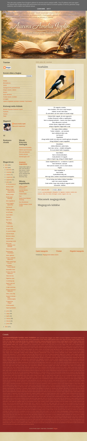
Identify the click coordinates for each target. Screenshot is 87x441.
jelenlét (53, 339)
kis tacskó (62, 383)
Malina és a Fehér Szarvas (52, 372)
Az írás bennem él (10, 184)
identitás (70, 362)
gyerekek (8, 344)
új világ (25, 422)
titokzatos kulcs (41, 414)
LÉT (16, 354)
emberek (43, 344)
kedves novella (67, 381)
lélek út (53, 390)
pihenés (60, 347)
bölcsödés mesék (76, 375)
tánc (20, 342)
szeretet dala (81, 406)
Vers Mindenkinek (23, 202)
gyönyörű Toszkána (80, 380)
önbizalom (19, 420)
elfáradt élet (38, 377)
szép (4, 409)
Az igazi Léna (9, 228)
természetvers (81, 360)
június (8, 311)
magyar (79, 364)
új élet (8, 354)
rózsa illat (62, 401)
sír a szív (50, 411)
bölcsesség (68, 339)
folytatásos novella (10, 347)
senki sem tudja (61, 403)
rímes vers (19, 360)
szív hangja (38, 409)
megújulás (41, 359)
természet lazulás (40, 412)
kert (58, 346)
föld (27, 339)
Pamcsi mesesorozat (62, 373)
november (9, 172)
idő (19, 339)
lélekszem (5, 391)
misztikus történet (24, 352)
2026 (6, 165)
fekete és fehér (38, 378)
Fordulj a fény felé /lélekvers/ (10, 272)
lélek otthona (16, 390)
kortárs (41, 339)
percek (66, 359)
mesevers (58, 394)
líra (47, 194)
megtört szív (58, 393)
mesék (54, 365)
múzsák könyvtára (31, 346)
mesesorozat (52, 394)
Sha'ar (16, 375)
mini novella (15, 396)
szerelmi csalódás (67, 367)
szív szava (35, 368)
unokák (33, 416)
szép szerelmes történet (28, 368)
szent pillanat (81, 404)
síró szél (54, 411)
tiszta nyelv (12, 414)
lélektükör (19, 391)
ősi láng (14, 424)
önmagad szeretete (25, 420)
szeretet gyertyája (12, 407)
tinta (30, 355)
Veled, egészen (10, 255)
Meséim (5, 92)
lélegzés (9, 359)
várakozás (15, 370)
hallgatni (4, 381)
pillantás (62, 399)
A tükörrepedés (10, 305)
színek (52, 352)
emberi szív (55, 362)
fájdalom (68, 337)
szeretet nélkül (39, 407)
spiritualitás (27, 367)
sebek (11, 350)
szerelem (62, 337)
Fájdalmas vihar (10, 278)
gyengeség (66, 362)
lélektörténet (81, 349)
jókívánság (62, 381)
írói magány (11, 420)
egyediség (23, 357)
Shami (24, 375)
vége (77, 417)
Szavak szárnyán (23, 154)
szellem (47, 404)
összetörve (14, 422)
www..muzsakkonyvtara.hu (78, 344)
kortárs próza (48, 344)
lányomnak (51, 364)
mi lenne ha (66, 394)
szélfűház (61, 360)
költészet (40, 194)
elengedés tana (32, 377)
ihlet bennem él (40, 381)
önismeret (53, 341)
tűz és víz (23, 416)
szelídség (62, 404)
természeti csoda (61, 412)
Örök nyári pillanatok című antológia (10, 245)
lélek (57, 337)
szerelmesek (61, 406)
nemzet (79, 398)
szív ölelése (10, 411)
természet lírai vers (48, 412)
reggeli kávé (14, 401)
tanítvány (75, 360)
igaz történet (35, 354)
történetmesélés (6, 416)
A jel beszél (9, 207)
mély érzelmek (73, 396)
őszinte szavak (24, 424)
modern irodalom (27, 396)
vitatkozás (69, 417)
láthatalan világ (6, 388)
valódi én (11, 370)
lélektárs (19, 359)
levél (53, 347)
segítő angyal (51, 403)
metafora (62, 394)
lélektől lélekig (24, 391)
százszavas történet (72, 407)
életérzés (32, 370)
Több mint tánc (10, 276)
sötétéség (71, 411)
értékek (19, 362)
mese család (15, 394)
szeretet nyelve (33, 407)
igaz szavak (26, 381)
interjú (78, 362)
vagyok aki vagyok (43, 355)
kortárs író (11, 364)
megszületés (53, 393)
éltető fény (63, 419)
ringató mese (9, 367)
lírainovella (54, 391)
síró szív (48, 368)
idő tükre (18, 381)
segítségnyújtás (43, 352)
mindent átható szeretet (8, 396)
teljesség (34, 412)
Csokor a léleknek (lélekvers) (10, 258)
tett (78, 412)
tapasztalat (61, 352)
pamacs (45, 399)
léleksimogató (81, 390)
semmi (33, 360)
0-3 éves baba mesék (62, 342)
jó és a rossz (56, 381)
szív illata (51, 409)
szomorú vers (5, 368)
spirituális (38, 360)
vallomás (10, 362)
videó (30, 350)
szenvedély (37, 341)
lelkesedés (53, 386)
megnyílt (48, 393)
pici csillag (54, 399)
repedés (35, 401)
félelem (46, 339)
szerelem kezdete (16, 406)
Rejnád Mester (8, 375)
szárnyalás (55, 360)
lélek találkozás (22, 390)
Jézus (7, 372)
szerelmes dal (48, 406)
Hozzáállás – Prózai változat (10, 266)
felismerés (29, 354)
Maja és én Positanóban (41, 372)
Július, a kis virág (10, 293)
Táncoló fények (10, 233)
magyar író (9, 393)
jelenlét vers (41, 354)
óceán (15, 420)
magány (28, 342)
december (9, 169)
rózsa (82, 341)
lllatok (83, 386)
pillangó (7, 350)
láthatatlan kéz (48, 388)
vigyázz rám (42, 417)
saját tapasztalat (17, 403)
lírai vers (78, 350)
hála (4, 342)
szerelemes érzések (41, 406)
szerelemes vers (59, 367)
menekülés (46, 359)
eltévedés (49, 377)
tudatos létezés (81, 368)
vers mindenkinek (9, 417)
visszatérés (64, 417)
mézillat (77, 396)
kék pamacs (72, 385)
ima (9, 346)
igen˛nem (35, 381)
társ (71, 414)
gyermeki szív (65, 380)
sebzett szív (45, 403)
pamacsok (5, 355)
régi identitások (56, 401)
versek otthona (20, 417)
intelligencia (46, 381)
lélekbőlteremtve (59, 390)
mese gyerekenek (22, 394)
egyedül (66, 341)
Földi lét (30, 362)
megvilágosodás (25, 359)
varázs (49, 355)
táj (7, 362)
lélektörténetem (14, 391)
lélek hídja (56, 364)
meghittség (39, 365)
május (8, 313)
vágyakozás (41, 346)
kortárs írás (62, 349)
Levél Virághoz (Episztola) (10, 204)
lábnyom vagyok (37, 364)
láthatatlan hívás (35, 388)
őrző (69, 370)
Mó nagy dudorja (77, 372)
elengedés (55, 192)
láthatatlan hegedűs (27, 388)
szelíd (58, 404)
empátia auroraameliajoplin (19, 378)
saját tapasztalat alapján (26, 403)
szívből (39, 368)
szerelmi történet (68, 406)
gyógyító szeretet (72, 380)
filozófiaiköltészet (45, 378)
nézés (49, 194)
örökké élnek (78, 420)
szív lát (59, 409)
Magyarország (32, 372)
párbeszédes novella (7, 401)
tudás (37, 346)
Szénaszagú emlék (11, 241)
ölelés (49, 339)
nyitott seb (7, 399)
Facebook (5, 111)
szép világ (24, 409)
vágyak (13, 341)
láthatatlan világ (62, 388)
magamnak (67, 391)
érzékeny (79, 419)
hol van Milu (14, 381)
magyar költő (65, 344)
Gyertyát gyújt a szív (24, 156)
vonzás (66, 352)
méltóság (31, 352)
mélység (56, 359)
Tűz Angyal (47, 375)
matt (25, 393)
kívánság (45, 347)
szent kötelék (75, 404)
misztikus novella (23, 346)
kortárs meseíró (28, 385)
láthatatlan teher (55, 388)
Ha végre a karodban (9, 223)
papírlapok (50, 399)
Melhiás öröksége (62, 372)
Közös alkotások (7, 94)
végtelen (30, 349)
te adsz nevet (29, 412)
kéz (75, 350)
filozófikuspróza (61, 378)
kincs (29, 347)
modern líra (33, 396)
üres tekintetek (62, 422)
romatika (51, 401)
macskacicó (58, 391)
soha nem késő (81, 403)
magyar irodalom (76, 339)
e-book (7, 377)
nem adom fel (50, 398)
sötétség (49, 342)
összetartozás (25, 362)
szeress (49, 352)
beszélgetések (69, 375)
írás (83, 337)
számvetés (11, 368)
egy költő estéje (16, 377)
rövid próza (29, 360)
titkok (27, 414)
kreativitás (63, 385)
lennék (32, 364)
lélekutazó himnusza (69, 364)
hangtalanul (8, 381)
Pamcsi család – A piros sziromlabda (31, 373)
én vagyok (66, 346)
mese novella (29, 394)
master (22, 393)
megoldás (50, 365)
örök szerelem (46, 370)
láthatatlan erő (20, 388)
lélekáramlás (35, 391)
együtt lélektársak (24, 377)
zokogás (17, 419)
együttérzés (51, 346)
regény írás (24, 401)
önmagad (39, 350)
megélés (68, 393)
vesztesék (26, 417)
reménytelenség (30, 401)
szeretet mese (9, 349)
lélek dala (14, 359)
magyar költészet (14, 346)
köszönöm (25, 364)
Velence (51, 375)
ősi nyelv (18, 424)
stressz (17, 404)
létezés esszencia (47, 391)
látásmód (82, 388)
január (8, 323)
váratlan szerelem (73, 352)
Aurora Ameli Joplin (77, 370)
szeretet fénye (74, 367)
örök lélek (54, 420)
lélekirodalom (75, 390)
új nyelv (18, 422)
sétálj (47, 411)
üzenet (71, 346)
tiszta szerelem (61, 368)
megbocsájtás (16, 352)
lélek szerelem (61, 364)
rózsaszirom (79, 401)
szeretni (42, 360)
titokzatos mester (74, 368)
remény (30, 339)
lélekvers (8, 339)
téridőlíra (82, 414)
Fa (59, 192)
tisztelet (4, 362)
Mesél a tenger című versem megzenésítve (10, 191)
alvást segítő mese (57, 375)
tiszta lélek (15, 349)
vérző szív (80, 417)
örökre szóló (8, 422)
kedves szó (82, 362)
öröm (24, 339)
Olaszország (81, 355)
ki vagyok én (7, 383)
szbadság (34, 404)
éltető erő (58, 419)
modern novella (40, 396)
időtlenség (74, 362)
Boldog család (9, 186)
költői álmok (21, 386)
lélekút (39, 391)
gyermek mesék (52, 380)
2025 (6, 167)
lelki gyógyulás (55, 354)
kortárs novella (77, 341)
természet (74, 337)
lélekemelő (70, 390)
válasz (14, 362)
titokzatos (36, 414)
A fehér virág (9, 226)
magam (63, 391)
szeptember (9, 177)
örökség (4, 354)
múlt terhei (82, 396)
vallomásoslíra (58, 416)
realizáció (5, 360)
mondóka (52, 359)
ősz (7, 341)
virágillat (60, 417)
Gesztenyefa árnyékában (10, 252)
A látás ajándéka (10, 209)
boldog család (45, 362)
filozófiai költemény (35, 357)
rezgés (38, 401)
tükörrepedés (12, 416)
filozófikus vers (53, 350)
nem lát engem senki (58, 398)
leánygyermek (78, 386)
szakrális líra (22, 404)
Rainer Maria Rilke (77, 373)
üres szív (57, 422)
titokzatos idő (67, 368)
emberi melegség (77, 377)
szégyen (82, 407)
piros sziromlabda (68, 399)
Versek (5, 85)
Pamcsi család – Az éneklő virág (46, 373)
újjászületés (5, 346)
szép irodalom (14, 339)
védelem (19, 370)
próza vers (10, 355)
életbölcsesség (44, 419)
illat (14, 342)
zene (30, 344)
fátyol (57, 357)
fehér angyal (32, 378)
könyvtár (21, 364)
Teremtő (19, 354)
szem (65, 404)
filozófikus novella (53, 378)
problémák (69, 347)
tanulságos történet (67, 360)
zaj (70, 194)
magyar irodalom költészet (75, 391)
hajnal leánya (69, 357)
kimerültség (13, 383)
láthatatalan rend (12, 388)
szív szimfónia (79, 409)
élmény (54, 419)
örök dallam (49, 420)
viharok (46, 417)
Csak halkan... (10, 214)
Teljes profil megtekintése (18, 126)
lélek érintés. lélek (42, 390)
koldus (75, 383)
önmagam (54, 194)
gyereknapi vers (45, 380)
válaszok (34, 350)
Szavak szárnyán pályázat (32, 375)
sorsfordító (22, 367)
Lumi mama (75, 346)
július (7, 182)
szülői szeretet (43, 411)
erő (56, 344)
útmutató (53, 422)
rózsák (24, 360)
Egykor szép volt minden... (10, 284)
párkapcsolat (81, 359)
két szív (72, 350)
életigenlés (49, 419)
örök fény (41, 370)
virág (10, 341)
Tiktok (4, 116)
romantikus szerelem (45, 401)
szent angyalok (69, 404)
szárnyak (15, 368)
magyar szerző (9, 352)
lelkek (29, 364)
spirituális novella (6, 404)
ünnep (38, 344)
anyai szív (18, 357)
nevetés (70, 342)
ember (4, 341)
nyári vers (31, 399)
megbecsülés (28, 393)
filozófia (28, 357)
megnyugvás (45, 365)
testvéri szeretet (74, 412)
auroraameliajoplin (47, 192)
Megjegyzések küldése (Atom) (50, 254)
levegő (66, 349)
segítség (18, 367)
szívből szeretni (16, 411)
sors (78, 347)
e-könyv (11, 377)
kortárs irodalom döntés (15, 385)
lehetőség (75, 357)
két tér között (8, 386)
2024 (6, 326)
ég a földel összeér (35, 419)
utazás (7, 370)
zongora (59, 355)
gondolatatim (13, 380)
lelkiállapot (63, 386)
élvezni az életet (68, 419)
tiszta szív (61, 346)
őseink (70, 422)
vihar (27, 341)
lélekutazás (30, 391)
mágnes (68, 396)
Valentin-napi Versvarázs (25, 149)
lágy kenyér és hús (45, 364)
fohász (58, 350)
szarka (59, 194)
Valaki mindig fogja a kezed (11, 262)
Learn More (41, 9)
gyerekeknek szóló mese (36, 380)
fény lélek (9, 380)
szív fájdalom (33, 409)
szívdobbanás (23, 411)
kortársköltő (57, 385)
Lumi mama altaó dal (13, 372)
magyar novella (21, 365)
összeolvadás (65, 370)
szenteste (54, 367)
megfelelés (38, 393)
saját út (33, 403)
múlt (22, 339)
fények (55, 346)
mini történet (21, 396)
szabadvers (26, 344)
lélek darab (5, 390)
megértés (76, 354)
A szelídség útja (10, 281)
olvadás (34, 399)
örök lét (57, 420)
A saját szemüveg (10, 287)
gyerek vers (63, 350)
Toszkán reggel (41, 375)
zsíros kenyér (28, 419)
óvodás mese (42, 349)
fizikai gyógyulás (74, 378)
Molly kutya (34, 362)
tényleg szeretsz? (76, 414)
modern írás (45, 396)
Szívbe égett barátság (9, 197)
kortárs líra (22, 385)
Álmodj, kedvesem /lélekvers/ (11, 290)
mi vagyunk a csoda (74, 394)
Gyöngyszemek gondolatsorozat (11, 87)
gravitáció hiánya (20, 380)
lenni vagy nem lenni (70, 386)
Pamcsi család (60, 341)
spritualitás (32, 367)
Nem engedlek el (10, 201)
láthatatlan (71, 349)
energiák (27, 378)
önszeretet (34, 344)
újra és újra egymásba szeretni (41, 422)
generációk (61, 362)
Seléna (12, 375)
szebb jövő (38, 404)
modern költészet (63, 365)
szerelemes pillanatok (32, 406)
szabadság (18, 341)
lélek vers (76, 349)
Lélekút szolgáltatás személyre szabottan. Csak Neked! (17, 101)
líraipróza (75, 364)
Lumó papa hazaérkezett (23, 372)
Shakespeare (20, 375)
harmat (68, 350)
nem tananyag (66, 398)
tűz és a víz (17, 416)
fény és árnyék (62, 357)
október (8, 174)
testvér (56, 368)
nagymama (36, 352)
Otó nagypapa (20, 373)
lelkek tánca (47, 386)
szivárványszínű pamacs (48, 407)
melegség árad (73, 393)
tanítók (6, 412)
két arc (77, 385)
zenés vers (13, 419)
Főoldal (59, 251)
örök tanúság (73, 420)
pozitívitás (74, 399)
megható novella (70, 354)
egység (46, 346)
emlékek (71, 341)
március (8, 318)
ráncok (14, 367)
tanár (83, 411)
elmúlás (80, 346)
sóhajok (58, 411)
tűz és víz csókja (28, 416)
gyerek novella (27, 380)
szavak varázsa (28, 404)
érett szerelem (80, 352)
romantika (74, 347)
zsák (24, 370)
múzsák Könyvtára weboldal (19, 398)
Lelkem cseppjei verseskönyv (23, 187)
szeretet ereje (5, 407)
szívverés (28, 411)
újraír (49, 422)
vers (67, 194)
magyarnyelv (14, 393)
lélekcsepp (65, 390)
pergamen (70, 359)
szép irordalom (8, 409)
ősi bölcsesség (80, 422)
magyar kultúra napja (12, 365)
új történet (22, 422)
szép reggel (13, 409)
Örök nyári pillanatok (24, 152)
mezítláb (57, 365)
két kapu (81, 385)
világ (64, 339)
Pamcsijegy (39, 362)
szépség (42, 341)
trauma (54, 414)
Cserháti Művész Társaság (23, 190)
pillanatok (64, 347)
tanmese (57, 352)
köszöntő (49, 347)
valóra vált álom (68, 416)
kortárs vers (74, 192)
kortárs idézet (5, 364)
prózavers (75, 359)
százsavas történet (64, 407)
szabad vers (75, 342)
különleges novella (41, 386)
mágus (68, 365)
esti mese (59, 344)
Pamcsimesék (70, 373)
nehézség (79, 365)
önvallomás (36, 370)
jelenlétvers (51, 381)
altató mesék (50, 349)
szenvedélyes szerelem (7, 406)
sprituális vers (38, 367)
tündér (37, 355)
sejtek (56, 403)
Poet (20, 196)
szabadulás (43, 367)
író (82, 419)
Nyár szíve (9, 219)
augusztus (9, 179)
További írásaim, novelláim (10, 97)
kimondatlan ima (19, 383)
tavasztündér (16, 412)
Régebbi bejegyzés (77, 251)
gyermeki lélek (59, 380)
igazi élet (31, 381)
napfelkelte (61, 359)
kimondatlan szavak (27, 383)
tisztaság (33, 355)
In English (5, 99)
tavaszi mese (11, 412)
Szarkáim (8, 217)
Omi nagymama (13, 373)
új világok (30, 422)
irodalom (68, 192)
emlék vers (11, 378)
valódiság (63, 416)
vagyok (64, 194)
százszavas (19, 368)
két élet (12, 386)
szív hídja (47, 409)
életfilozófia (27, 370)
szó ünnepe (32, 411)
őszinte (71, 370)
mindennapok (81, 394)
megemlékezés (34, 365)
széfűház (78, 407)
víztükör (8, 419)
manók (19, 393)
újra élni (33, 422)
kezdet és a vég (80, 381)
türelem (23, 350)
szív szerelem (73, 409)
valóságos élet (81, 416)
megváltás (64, 393)
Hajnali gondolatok (11, 308)
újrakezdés (12, 354)
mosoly (82, 339)
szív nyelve (63, 409)
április (8, 316)
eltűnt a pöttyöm (54, 377)
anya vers (64, 375)
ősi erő (11, 424)
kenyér (46, 354)
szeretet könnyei (26, 407)
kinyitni (33, 383)
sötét (27, 355)
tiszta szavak (17, 414)
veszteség (25, 349)
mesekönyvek (41, 394)
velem (4, 417)
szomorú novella (49, 360)
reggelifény (19, 401)
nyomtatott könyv (24, 399)
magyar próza (62, 354)
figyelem (63, 192)
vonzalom (74, 417)
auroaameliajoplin (45, 350)
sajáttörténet (38, 403)
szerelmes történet (17, 350)
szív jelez (55, 409)
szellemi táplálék (53, 404)
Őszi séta (67, 422)
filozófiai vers (43, 357)
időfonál (22, 381)
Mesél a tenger (10, 194)
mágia (64, 396)
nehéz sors (45, 398)
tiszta (81, 412)
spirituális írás (13, 404)
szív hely (43, 409)
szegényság (43, 404)
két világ (50, 354)
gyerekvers (17, 347)
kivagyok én (71, 383)
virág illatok (50, 417)
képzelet (41, 347)
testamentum (68, 412)
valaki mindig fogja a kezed (48, 416)
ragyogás (21, 344)
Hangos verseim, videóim (9, 90)
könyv (53, 344)
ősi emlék (74, 422)
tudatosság (48, 341)
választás (54, 355)
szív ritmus (68, 409)
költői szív (17, 386)
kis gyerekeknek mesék (45, 383)
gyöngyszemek (24, 347)
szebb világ (48, 367)
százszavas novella (21, 355)
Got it (49, 9)
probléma (78, 399)
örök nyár (62, 420)
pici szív (58, 399)
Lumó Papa (75, 355)
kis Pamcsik (37, 383)
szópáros (37, 411)
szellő (70, 344)
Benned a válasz (10, 236)
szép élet (28, 409)
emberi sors (50, 362)
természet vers (55, 412)
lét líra (42, 391)
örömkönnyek (59, 370)
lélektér (8, 391)
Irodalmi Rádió (23, 193)
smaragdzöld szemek (72, 403)
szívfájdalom (43, 368)
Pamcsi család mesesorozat (9, 357)
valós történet (75, 416)
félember (4, 380)
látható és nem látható (70, 388)
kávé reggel (67, 385)
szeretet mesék (81, 367)
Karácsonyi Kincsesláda (25, 147)
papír (4, 350)
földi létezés (56, 349)
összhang (63, 355)
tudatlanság (58, 414)
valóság (23, 341)
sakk (42, 403)
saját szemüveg (10, 403)
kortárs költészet (34, 347)
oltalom (56, 347)
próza (4, 339)
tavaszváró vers (23, 412)
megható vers (44, 393)
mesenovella (46, 394)
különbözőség (34, 386)
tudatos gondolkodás (66, 414)
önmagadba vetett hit (34, 420)
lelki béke (80, 357)
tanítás (17, 342)
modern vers (15, 344)
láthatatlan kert (42, 388)
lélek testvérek (29, 390)
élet (46, 337)
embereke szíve (69, 377)
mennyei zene (9, 394)
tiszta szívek (23, 414)
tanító (4, 412)
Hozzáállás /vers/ (10, 269)
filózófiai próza (67, 378)
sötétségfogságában (64, 411)
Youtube (5, 114)
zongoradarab (22, 419)
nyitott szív (12, 399)
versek (27, 350)
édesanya (81, 342)
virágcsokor (55, 417)
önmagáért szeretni (43, 420)
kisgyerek (67, 383)
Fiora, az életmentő (11, 249)
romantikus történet (12, 360)
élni (16, 362)
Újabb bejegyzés (42, 251)
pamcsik (44, 342)
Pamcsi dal (55, 373)
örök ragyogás (67, 420)
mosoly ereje (51, 396)
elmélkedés (43, 377)
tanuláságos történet (77, 411)
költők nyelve (27, 386)
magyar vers (51, 337)
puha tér (82, 399)
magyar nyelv (27, 365)
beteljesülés (24, 354)
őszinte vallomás (30, 424)
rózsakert (75, 401)
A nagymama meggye (9, 302)
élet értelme (35, 349)
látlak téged (77, 388)
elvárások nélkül (62, 377)
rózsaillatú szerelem (68, 401)
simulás (66, 403)
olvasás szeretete (40, 399)
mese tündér (35, 394)
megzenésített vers (33, 359)
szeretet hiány (19, 407)
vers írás (15, 417)
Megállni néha (9, 238)
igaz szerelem (9, 342)
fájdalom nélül (81, 378)
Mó (46, 349)
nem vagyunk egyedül (73, 398)
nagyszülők (40, 398)
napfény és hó (74, 365)
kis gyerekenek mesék (55, 383)
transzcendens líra (49, 414)
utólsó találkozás (39, 416)
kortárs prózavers (42, 385)
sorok (14, 355)
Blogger (56, 428)
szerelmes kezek (55, 406)
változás (54, 342)
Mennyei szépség (69, 372)
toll (19, 349)
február (8, 321)
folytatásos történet (50, 357)
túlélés (4, 370)
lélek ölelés (49, 390)
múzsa (11, 398)
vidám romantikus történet (33, 417)
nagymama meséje (33, 398)
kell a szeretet (74, 381)
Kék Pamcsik (69, 355)
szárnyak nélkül (56, 407)
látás (44, 194)
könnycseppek (16, 364)
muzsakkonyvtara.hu (58, 396)
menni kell (78, 393)
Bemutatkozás (7, 83)
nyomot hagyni (18, 399)
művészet (27, 398)
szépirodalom (36, 339)
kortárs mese (58, 339)
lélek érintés (35, 390)
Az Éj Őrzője (9, 212)
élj (52, 419)
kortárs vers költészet (50, 385)
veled (21, 349)
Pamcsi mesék (34, 342)
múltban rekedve (6, 398)
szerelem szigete (23, 406)
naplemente (81, 354)
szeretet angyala (75, 406)
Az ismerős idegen (11, 231)
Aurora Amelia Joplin (20, 123)
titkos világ (31, 414)
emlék (4, 344)
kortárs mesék (35, 385)
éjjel (40, 419)
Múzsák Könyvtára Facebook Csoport (13, 109)
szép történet (19, 409)
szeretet (42, 337)
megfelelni (34, 393)
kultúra (80, 337)
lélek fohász (10, 390)
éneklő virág (74, 419)
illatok (40, 342)
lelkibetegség (58, 386)
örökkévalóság (53, 370)
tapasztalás (52, 368)
